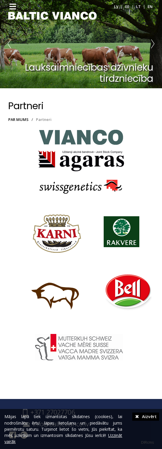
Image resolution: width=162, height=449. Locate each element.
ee (127, 6)
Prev (10, 44)
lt (138, 6)
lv (116, 6)
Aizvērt (146, 416)
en (150, 6)
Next (151, 44)
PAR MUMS (18, 119)
